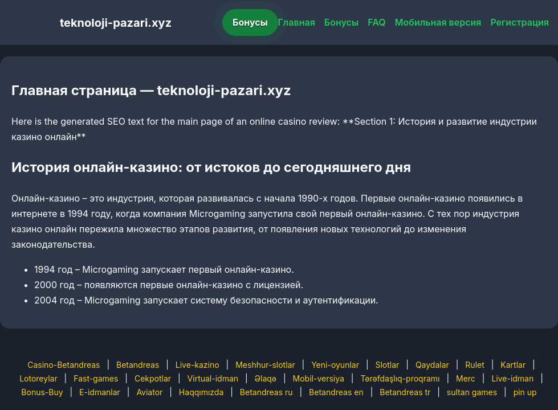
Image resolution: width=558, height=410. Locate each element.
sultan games (472, 392)
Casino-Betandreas (63, 365)
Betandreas (137, 365)
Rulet (474, 365)
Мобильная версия (438, 22)
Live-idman (512, 378)
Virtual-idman (213, 378)
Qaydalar (432, 365)
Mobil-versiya (318, 378)
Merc (465, 378)
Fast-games (96, 378)
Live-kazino (197, 365)
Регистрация (519, 22)
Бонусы (250, 22)
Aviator (149, 392)
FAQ (376, 22)
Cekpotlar (153, 378)
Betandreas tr (405, 392)
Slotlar (387, 365)
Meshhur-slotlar (265, 365)
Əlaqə (265, 378)
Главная (296, 22)
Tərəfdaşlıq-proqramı (399, 378)
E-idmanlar (99, 392)
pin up (525, 392)
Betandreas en (336, 392)
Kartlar (513, 365)
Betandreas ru (266, 392)
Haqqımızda (201, 392)
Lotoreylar (38, 378)
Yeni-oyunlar (335, 365)
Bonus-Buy (42, 392)
